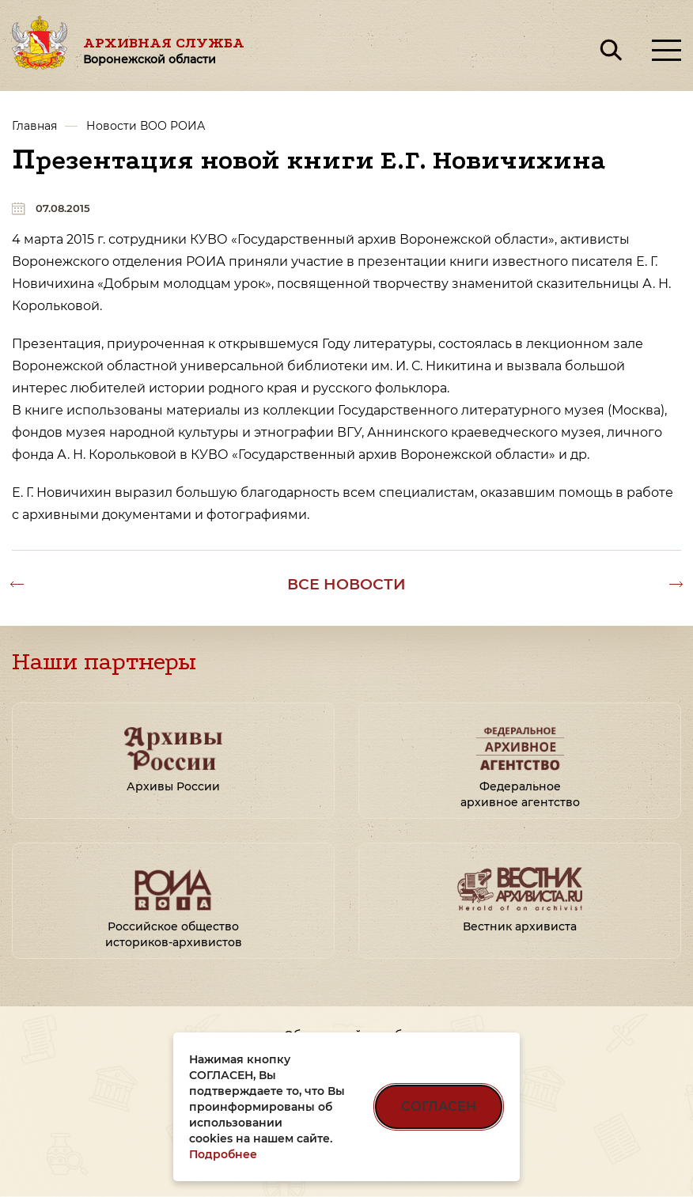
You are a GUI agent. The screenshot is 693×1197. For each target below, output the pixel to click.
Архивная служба (163, 50)
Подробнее (223, 1154)
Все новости (346, 583)
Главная (34, 126)
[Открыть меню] (666, 50)
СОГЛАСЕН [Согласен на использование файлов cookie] (438, 1106)
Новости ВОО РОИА (145, 126)
